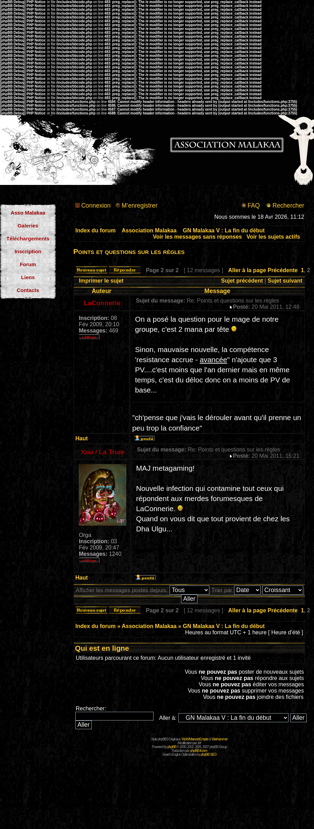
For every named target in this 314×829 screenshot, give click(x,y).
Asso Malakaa (27, 213)
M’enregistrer (140, 205)
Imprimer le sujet (101, 281)
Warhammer (219, 739)
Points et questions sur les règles (129, 251)
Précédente (283, 270)
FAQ (253, 205)
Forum (28, 264)
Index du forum (95, 230)
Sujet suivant (285, 281)
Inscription (28, 251)
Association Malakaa (149, 230)
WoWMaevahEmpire (195, 739)
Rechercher (288, 205)
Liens (28, 277)
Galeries (27, 226)
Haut (81, 438)
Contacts (28, 290)
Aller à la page (247, 270)
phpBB (171, 747)
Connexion (96, 205)
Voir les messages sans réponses (197, 237)
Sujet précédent (242, 281)
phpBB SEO (208, 754)
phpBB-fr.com (198, 751)
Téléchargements (27, 238)
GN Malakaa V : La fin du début (224, 230)
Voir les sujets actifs (273, 237)
